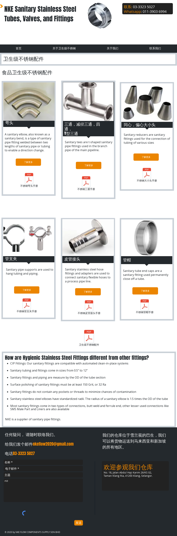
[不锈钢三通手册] (86, 184)
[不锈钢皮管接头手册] (89, 308)
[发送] (78, 523)
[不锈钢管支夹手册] (26, 306)
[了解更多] (28, 162)
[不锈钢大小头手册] (146, 175)
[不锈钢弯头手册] (29, 180)
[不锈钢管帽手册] (145, 307)
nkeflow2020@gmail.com (53, 444)
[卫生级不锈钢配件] (89, 338)
